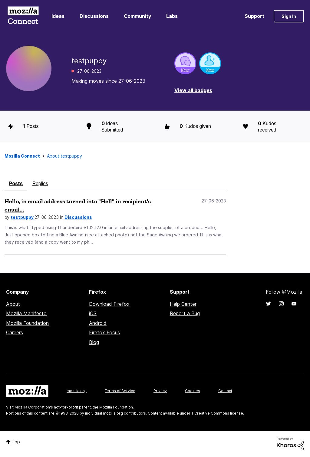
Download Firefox (109, 304)
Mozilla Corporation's (34, 407)
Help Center (183, 304)
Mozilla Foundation (27, 323)
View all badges (193, 90)
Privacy (160, 391)
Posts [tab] (16, 183)
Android (98, 323)
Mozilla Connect (23, 16)
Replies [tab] (40, 183)
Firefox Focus (104, 332)
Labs (172, 16)
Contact (225, 391)
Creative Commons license (218, 413)
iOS (93, 313)
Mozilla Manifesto (26, 313)
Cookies (192, 391)
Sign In (289, 16)
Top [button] (16, 441)
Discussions (94, 16)
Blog (94, 342)
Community (137, 16)
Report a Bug (185, 313)
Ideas (57, 16)
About (13, 304)
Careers (14, 332)
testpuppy (23, 217)
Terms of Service (120, 391)
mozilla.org (77, 391)
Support (254, 16)
